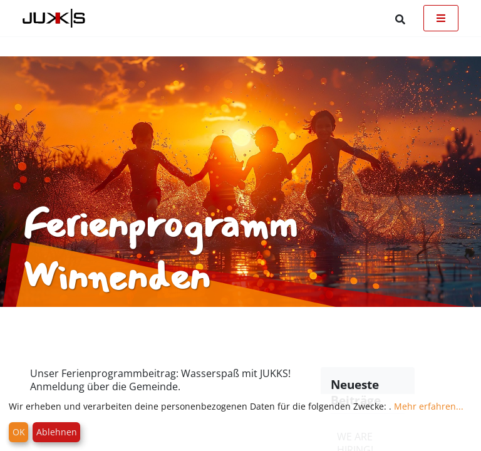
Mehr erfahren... (428, 406)
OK (19, 432)
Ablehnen (56, 432)
